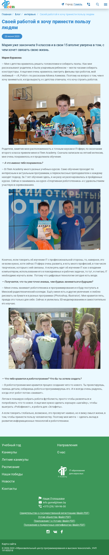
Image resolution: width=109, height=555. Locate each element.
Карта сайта (9, 544)
